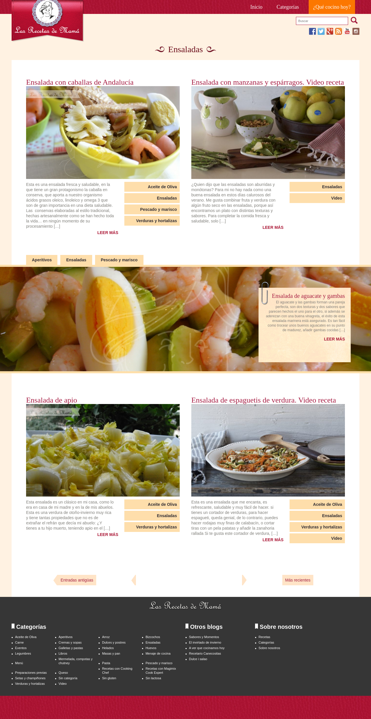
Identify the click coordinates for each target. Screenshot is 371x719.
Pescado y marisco (158, 209)
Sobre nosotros (269, 648)
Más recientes (297, 580)
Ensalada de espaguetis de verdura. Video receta (263, 400)
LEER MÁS (107, 233)
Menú (19, 663)
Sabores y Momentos (204, 637)
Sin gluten (109, 678)
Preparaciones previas (31, 672)
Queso (63, 672)
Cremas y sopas (70, 642)
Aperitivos (42, 260)
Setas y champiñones (30, 678)
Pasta (106, 663)
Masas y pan (111, 653)
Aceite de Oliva (162, 186)
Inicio (256, 7)
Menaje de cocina (158, 653)
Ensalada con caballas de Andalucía (80, 82)
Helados (108, 648)
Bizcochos (153, 637)
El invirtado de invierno (205, 642)
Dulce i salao (198, 659)
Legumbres (23, 653)
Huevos (151, 648)
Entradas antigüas (77, 580)
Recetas (264, 637)
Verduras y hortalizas (156, 220)
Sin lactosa (153, 678)
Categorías (288, 7)
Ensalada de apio (51, 400)
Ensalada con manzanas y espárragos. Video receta (267, 82)
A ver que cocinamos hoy (207, 648)
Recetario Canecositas (205, 653)
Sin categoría (68, 678)
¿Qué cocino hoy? (332, 7)
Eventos (21, 648)
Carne (19, 642)
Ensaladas (167, 198)
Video (336, 198)
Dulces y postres (114, 642)
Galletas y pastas (71, 648)
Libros (63, 653)
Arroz (106, 637)
